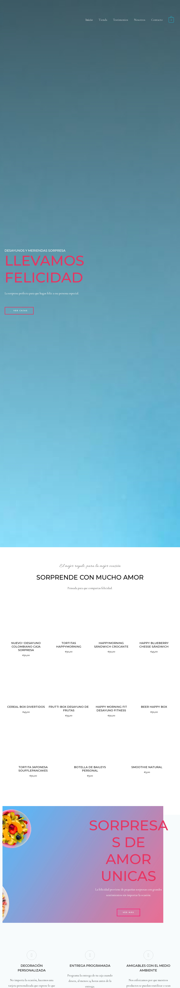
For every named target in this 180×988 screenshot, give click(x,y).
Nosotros (139, 20)
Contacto (157, 20)
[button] (20, 310)
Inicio (89, 20)
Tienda (103, 20)
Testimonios (120, 20)
